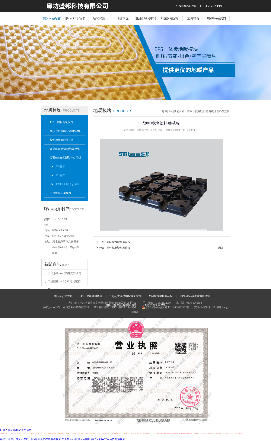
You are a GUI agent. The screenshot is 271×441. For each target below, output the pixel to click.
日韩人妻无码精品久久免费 (16, 430)
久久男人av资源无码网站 (76, 439)
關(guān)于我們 (75, 18)
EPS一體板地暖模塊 (61, 122)
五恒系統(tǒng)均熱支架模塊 (64, 273)
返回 (220, 247)
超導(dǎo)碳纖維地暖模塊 (65, 148)
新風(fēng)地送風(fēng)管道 (65, 157)
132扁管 (60, 175)
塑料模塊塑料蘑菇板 (62, 140)
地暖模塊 (122, 18)
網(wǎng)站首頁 (52, 21)
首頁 (190, 111)
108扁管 (60, 166)
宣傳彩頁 (193, 18)
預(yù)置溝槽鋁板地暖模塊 (65, 131)
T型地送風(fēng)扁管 (68, 184)
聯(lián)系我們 (216, 18)
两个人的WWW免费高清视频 (108, 439)
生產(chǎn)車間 (146, 18)
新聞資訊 (99, 18)
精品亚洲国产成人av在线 (14, 439)
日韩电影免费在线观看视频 (45, 439)
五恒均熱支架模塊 (60, 193)
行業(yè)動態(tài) (169, 21)
